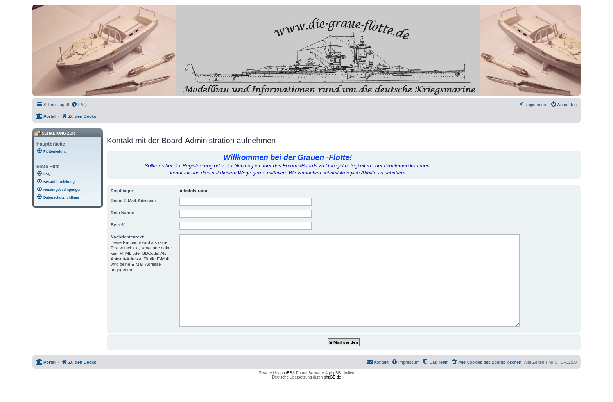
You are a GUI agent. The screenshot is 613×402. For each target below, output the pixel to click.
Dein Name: (122, 212)
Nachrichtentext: (128, 237)
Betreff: (118, 224)
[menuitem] (79, 104)
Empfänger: (122, 191)
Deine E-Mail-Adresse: (133, 200)
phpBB (286, 373)
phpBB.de (332, 377)
